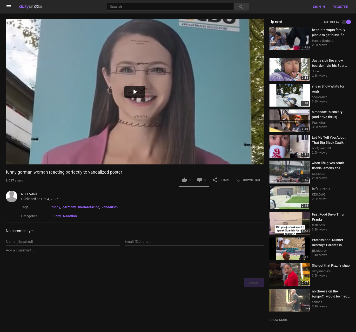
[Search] (170, 7)
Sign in (319, 7)
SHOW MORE (278, 319)
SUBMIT (254, 283)
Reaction (70, 216)
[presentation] (227, 266)
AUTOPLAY (337, 22)
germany (69, 207)
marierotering (88, 207)
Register (340, 7)
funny (56, 207)
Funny (56, 216)
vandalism (110, 207)
